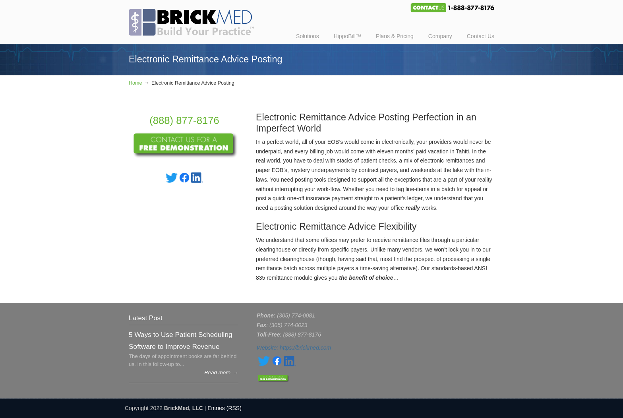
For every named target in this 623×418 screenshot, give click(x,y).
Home (135, 83)
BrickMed (195, 19)
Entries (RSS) (224, 408)
